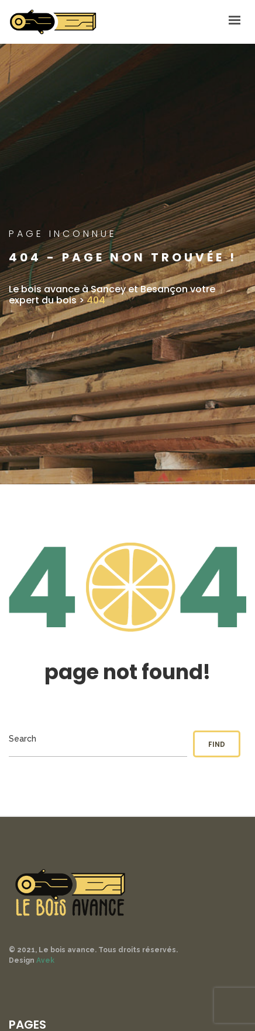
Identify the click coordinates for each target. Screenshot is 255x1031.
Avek (45, 960)
